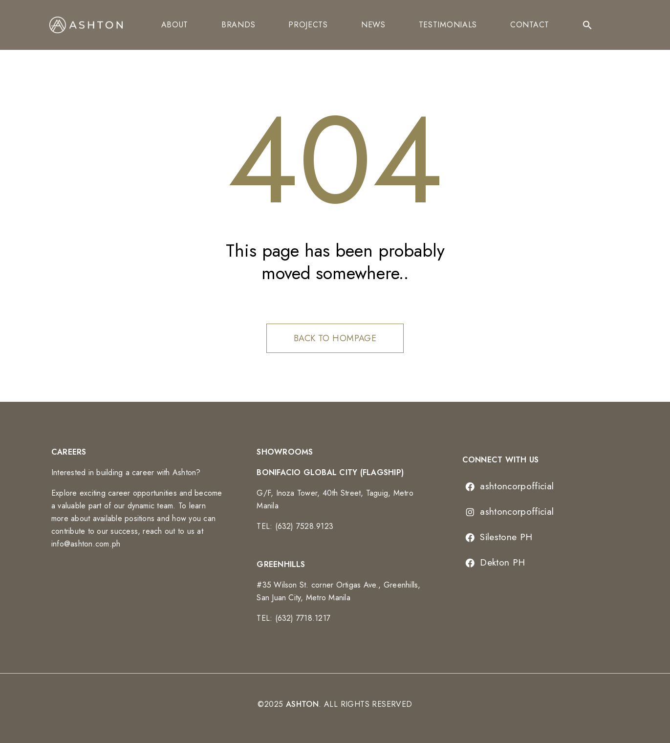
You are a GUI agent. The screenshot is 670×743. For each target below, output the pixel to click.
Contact (529, 24)
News (373, 24)
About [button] (175, 24)
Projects (308, 24)
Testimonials (448, 24)
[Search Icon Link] (587, 25)
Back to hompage (335, 338)
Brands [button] (238, 24)
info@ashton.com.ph (85, 543)
